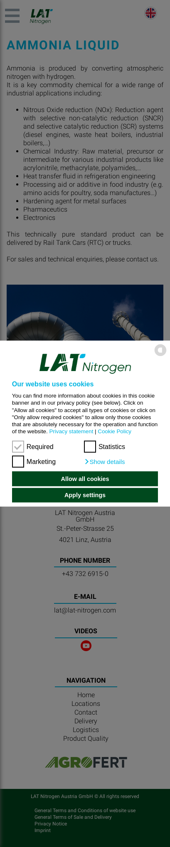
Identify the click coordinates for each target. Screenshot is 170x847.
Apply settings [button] (85, 495)
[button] (104, 462)
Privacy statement (71, 431)
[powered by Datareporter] (160, 355)
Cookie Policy (114, 431)
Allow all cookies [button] (85, 479)
